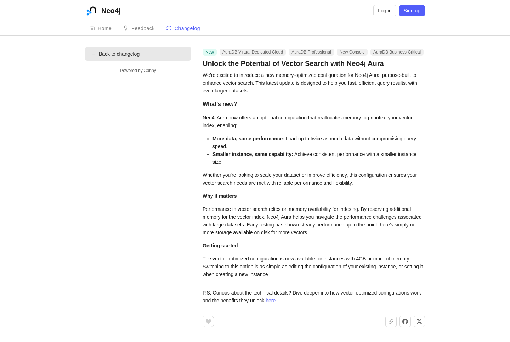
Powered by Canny (138, 70)
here (271, 300)
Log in (384, 10)
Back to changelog (115, 54)
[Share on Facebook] (405, 321)
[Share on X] (419, 321)
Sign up (412, 10)
